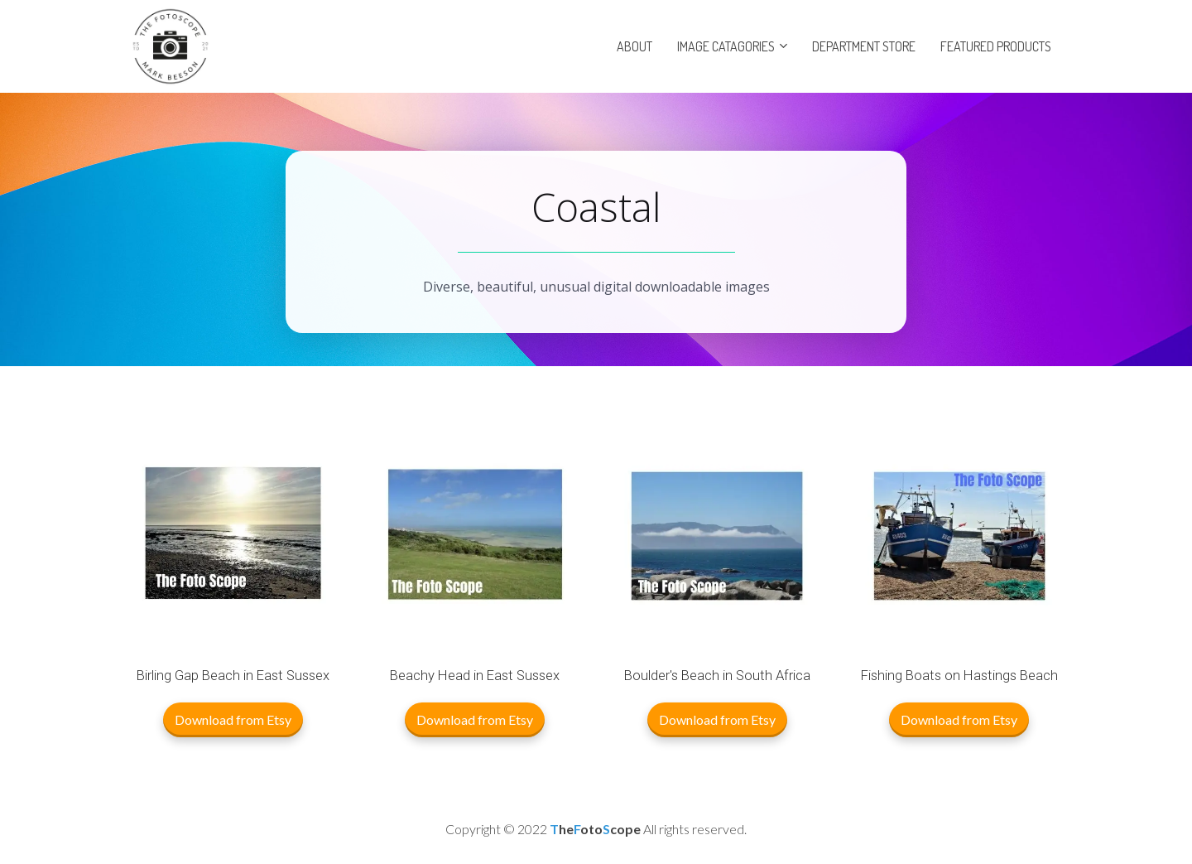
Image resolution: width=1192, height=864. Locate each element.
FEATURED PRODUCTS (995, 46)
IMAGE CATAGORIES (726, 46)
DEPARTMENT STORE (864, 46)
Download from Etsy (233, 719)
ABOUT (634, 46)
